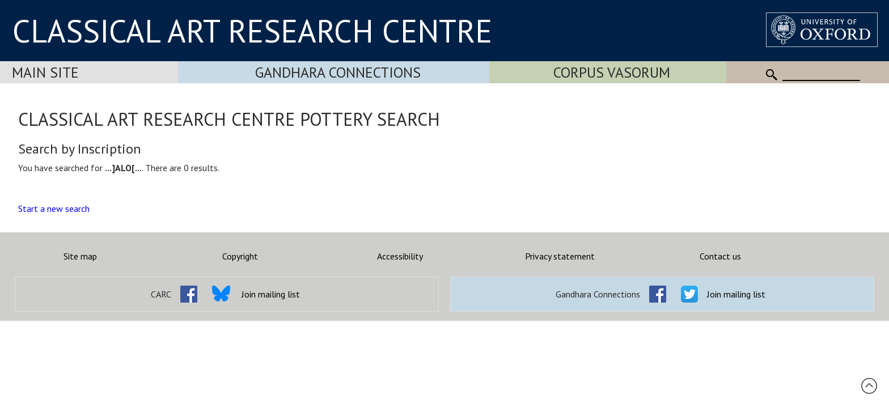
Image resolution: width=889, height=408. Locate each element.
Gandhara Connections (338, 72)
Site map (80, 256)
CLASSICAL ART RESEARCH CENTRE (252, 30)
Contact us (720, 256)
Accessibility (400, 256)
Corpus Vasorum (611, 72)
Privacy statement (560, 256)
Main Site (45, 72)
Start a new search (54, 208)
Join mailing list (271, 294)
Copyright (240, 256)
